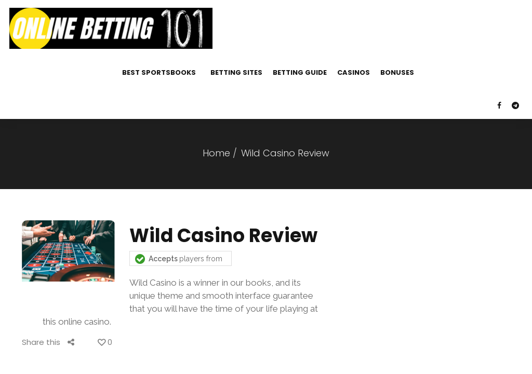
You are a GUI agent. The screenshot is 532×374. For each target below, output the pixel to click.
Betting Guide (300, 72)
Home (216, 152)
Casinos (353, 72)
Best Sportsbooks (159, 72)
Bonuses (397, 72)
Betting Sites (236, 72)
